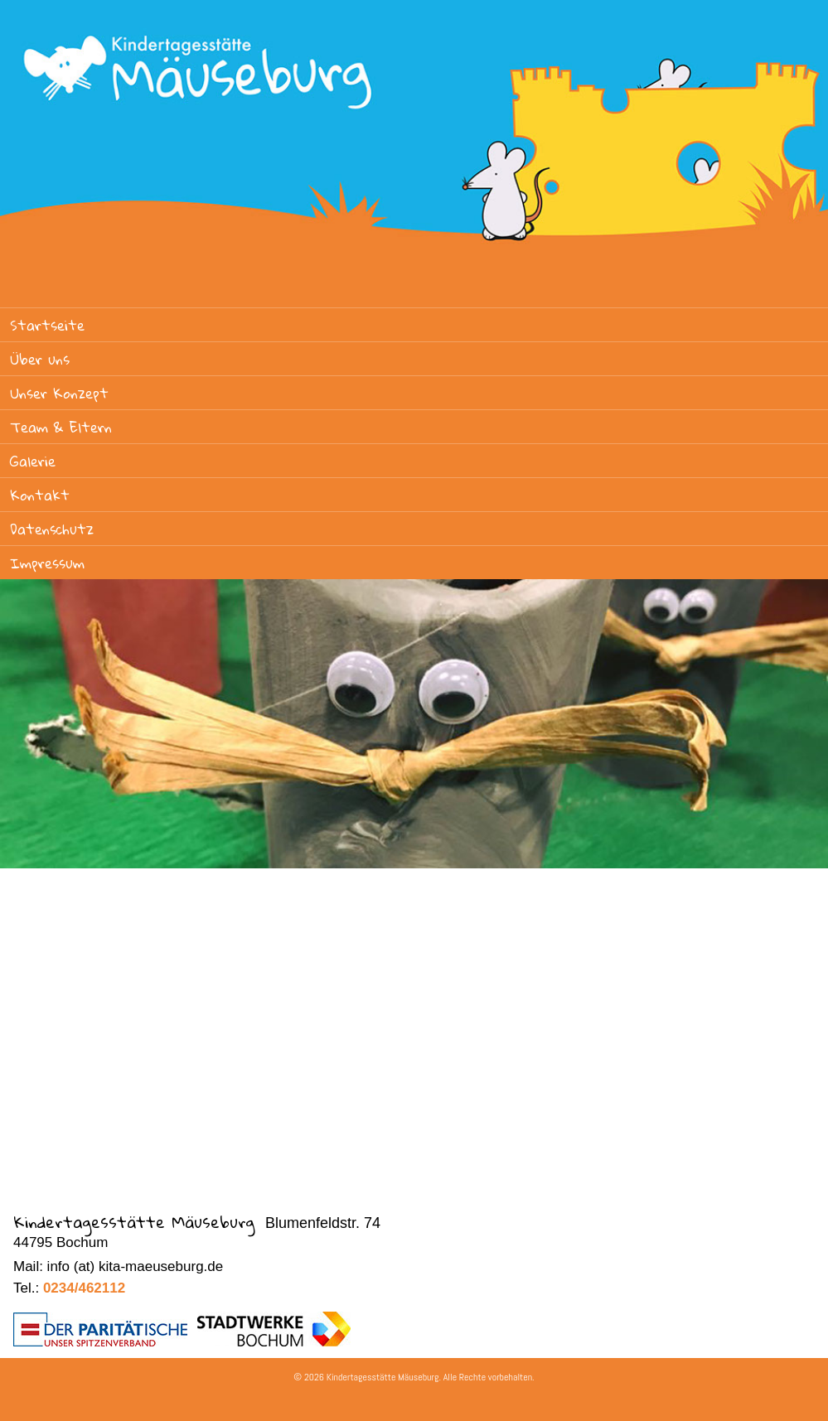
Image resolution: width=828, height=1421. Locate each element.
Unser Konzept (59, 393)
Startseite (47, 325)
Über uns (40, 359)
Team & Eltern (61, 427)
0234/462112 (84, 1288)
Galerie (33, 461)
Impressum (47, 563)
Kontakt (40, 495)
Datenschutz (52, 529)
